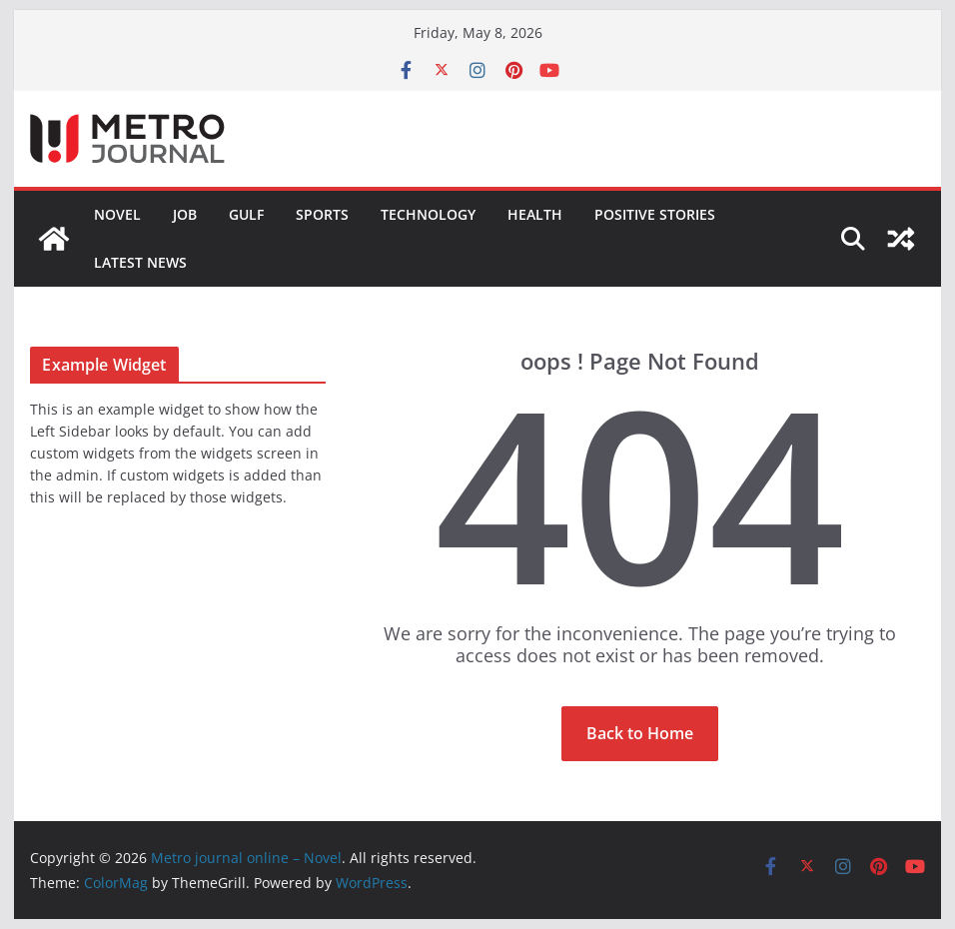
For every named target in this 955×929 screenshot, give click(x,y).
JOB (185, 214)
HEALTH (534, 214)
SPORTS (322, 214)
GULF (246, 214)
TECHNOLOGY (428, 214)
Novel (117, 214)
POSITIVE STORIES (654, 214)
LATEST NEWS (140, 262)
